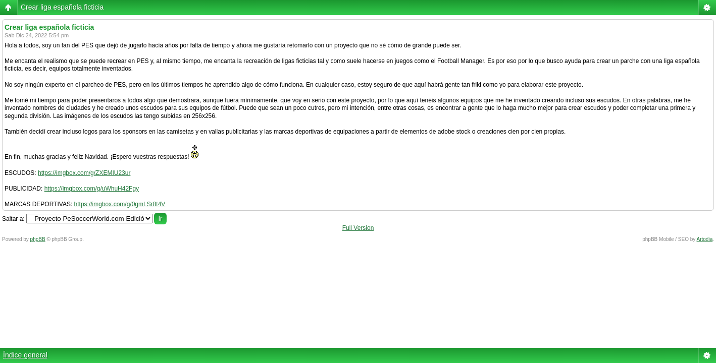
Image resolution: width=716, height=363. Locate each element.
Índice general (25, 355)
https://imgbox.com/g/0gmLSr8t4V (120, 204)
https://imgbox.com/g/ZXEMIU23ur (84, 172)
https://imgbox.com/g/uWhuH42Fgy (91, 188)
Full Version (358, 227)
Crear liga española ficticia (62, 7)
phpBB (37, 239)
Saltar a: (13, 218)
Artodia (705, 239)
